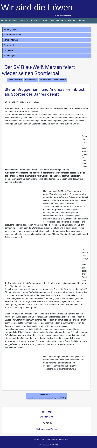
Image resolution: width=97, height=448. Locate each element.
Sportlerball (9, 45)
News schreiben (60, 80)
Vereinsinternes (11, 40)
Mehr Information (15, 80)
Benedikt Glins (46, 417)
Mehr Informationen (46, 396)
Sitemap (37, 439)
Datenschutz (63, 439)
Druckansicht (45, 80)
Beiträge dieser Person (46, 429)
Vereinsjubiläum (11, 29)
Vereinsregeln (10, 55)
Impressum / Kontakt (49, 439)
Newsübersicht (31, 80)
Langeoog (8, 50)
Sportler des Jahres (12, 34)
